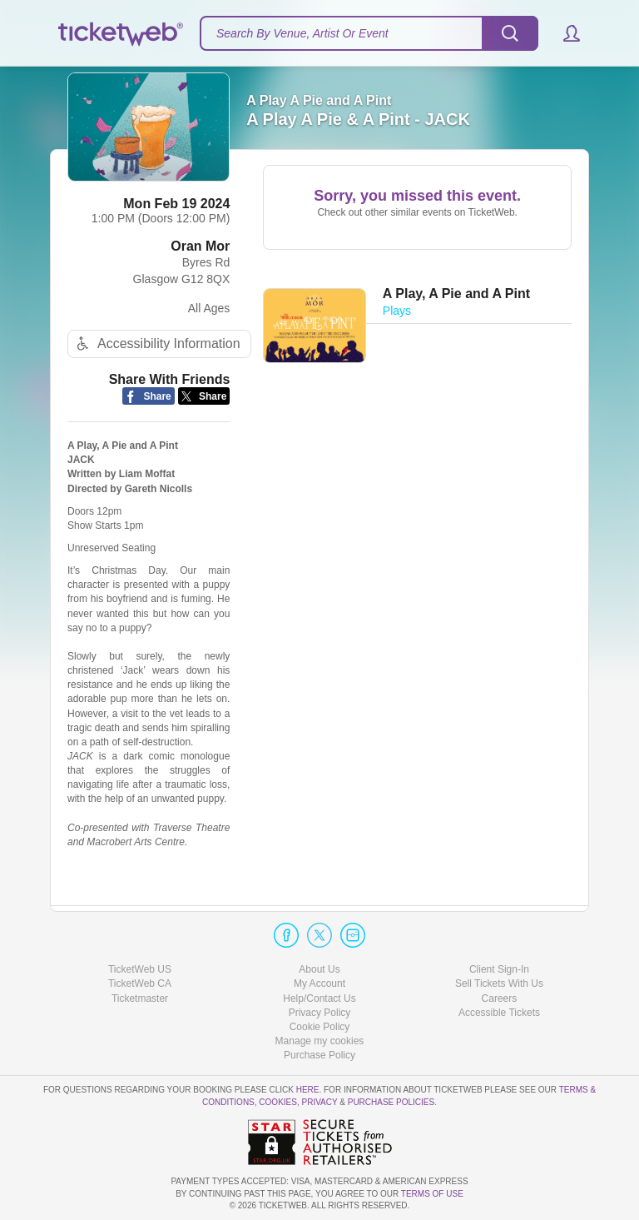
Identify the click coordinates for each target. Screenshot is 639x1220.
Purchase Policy (319, 1055)
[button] (563, 33)
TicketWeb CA (139, 983)
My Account (319, 983)
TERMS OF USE (432, 1193)
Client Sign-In (499, 969)
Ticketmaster (139, 998)
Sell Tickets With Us (499, 983)
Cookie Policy (320, 1027)
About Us (319, 969)
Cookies (278, 1102)
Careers (500, 998)
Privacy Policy (320, 1012)
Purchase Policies (391, 1102)
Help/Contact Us (319, 998)
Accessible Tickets (499, 1012)
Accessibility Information (156, 343)
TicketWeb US (139, 969)
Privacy (320, 1102)
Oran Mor (200, 246)
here (308, 1089)
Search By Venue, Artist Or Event (302, 33)
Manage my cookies (319, 1041)
